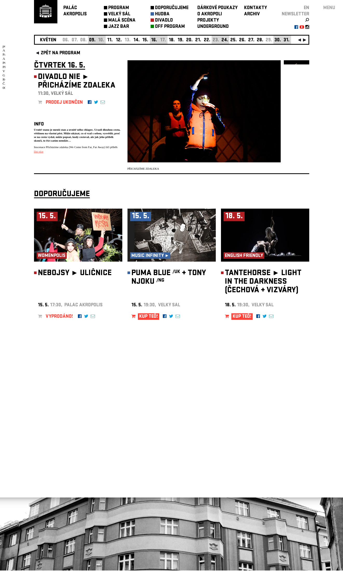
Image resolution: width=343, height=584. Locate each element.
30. (277, 40)
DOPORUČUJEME (172, 8)
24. (224, 40)
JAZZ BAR (118, 27)
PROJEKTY (208, 21)
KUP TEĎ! (148, 330)
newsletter (295, 14)
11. (110, 40)
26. (242, 40)
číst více (38, 151)
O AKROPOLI (209, 14)
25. (233, 40)
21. (198, 40)
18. (172, 40)
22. (207, 40)
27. (251, 40)
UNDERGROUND (213, 27)
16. (154, 40)
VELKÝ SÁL (119, 14)
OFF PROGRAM (170, 27)
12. (119, 40)
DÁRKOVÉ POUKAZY (217, 8)
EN (306, 8)
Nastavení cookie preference (54, 513)
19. (181, 40)
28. (260, 40)
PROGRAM (118, 8)
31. (287, 40)
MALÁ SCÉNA (122, 21)
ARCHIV (252, 14)
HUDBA (162, 14)
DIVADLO (164, 21)
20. (189, 40)
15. (145, 40)
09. (92, 40)
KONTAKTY (255, 8)
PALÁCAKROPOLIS (75, 11)
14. (136, 40)
